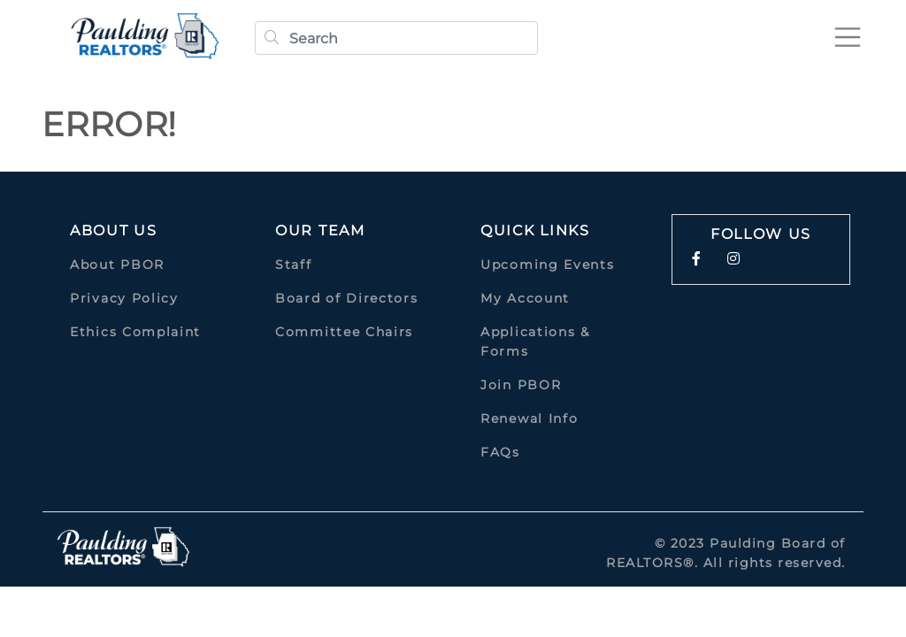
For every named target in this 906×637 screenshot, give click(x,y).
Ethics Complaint (135, 332)
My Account (525, 298)
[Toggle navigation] (848, 37)
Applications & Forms (535, 341)
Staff (293, 264)
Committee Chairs (344, 332)
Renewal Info (529, 418)
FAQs (500, 452)
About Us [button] (113, 230)
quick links (535, 230)
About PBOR (117, 264)
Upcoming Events (547, 264)
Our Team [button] (320, 230)
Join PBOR (520, 385)
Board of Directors (346, 298)
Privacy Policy (124, 298)
